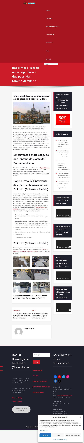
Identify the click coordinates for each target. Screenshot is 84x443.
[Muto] (68, 229)
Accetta (45, 435)
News (47, 51)
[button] (80, 417)
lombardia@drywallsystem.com (66, 408)
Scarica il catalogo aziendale (21, 422)
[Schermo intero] (70, 229)
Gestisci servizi (44, 430)
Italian (47, 64)
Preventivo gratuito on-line (41, 399)
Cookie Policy (56, 439)
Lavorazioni (49, 34)
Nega (58, 435)
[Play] (58, 229)
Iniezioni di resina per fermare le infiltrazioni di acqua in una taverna (63, 184)
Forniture (49, 43)
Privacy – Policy (17, 410)
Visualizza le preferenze (73, 435)
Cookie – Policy (17, 414)
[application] (63, 226)
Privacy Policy (63, 439)
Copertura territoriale (40, 393)
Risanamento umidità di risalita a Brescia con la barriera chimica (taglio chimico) (64, 197)
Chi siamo (49, 18)
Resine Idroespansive (52, 26)
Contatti (48, 59)
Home (48, 10)
